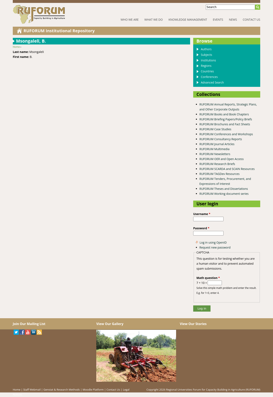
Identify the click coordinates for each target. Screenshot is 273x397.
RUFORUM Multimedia (214, 149)
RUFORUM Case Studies (215, 129)
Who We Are (130, 20)
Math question (208, 278)
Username (201, 214)
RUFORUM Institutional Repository (59, 30)
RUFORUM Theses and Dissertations (223, 189)
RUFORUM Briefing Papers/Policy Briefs (225, 119)
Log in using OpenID (213, 242)
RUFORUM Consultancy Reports (220, 139)
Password (201, 228)
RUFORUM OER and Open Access (221, 159)
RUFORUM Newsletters (214, 154)
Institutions (208, 60)
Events (218, 20)
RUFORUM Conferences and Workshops (226, 134)
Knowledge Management (187, 20)
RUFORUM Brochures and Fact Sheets (224, 124)
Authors (206, 49)
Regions (206, 66)
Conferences (209, 77)
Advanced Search (212, 82)
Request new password (215, 247)
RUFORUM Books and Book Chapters (224, 114)
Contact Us (251, 20)
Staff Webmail (32, 389)
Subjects (206, 55)
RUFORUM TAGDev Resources (219, 174)
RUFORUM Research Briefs (217, 164)
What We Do (153, 20)
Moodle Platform (93, 389)
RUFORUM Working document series (223, 194)
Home (16, 47)
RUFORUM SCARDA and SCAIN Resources (227, 169)
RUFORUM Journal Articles (216, 144)
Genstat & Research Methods (62, 389)
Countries (207, 71)
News (233, 20)
